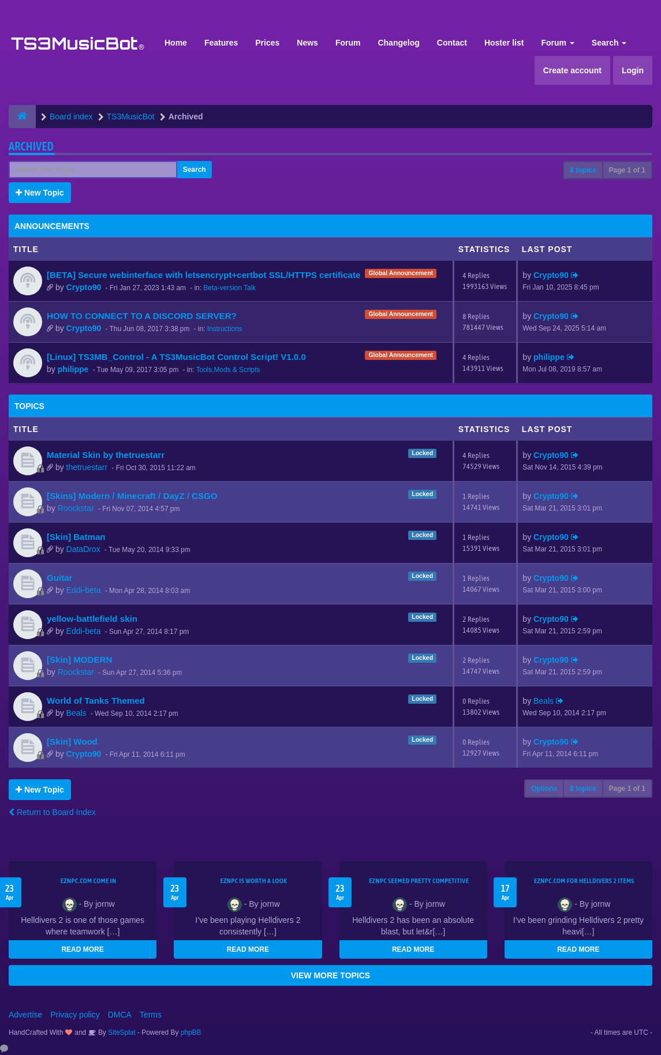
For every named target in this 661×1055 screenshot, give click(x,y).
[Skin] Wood (72, 741)
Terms (151, 1014)
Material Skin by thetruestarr (106, 455)
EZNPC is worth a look (253, 881)
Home (176, 42)
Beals (76, 713)
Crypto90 (84, 287)
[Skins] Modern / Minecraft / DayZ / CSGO (132, 496)
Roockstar (76, 508)
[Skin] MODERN (79, 659)
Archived (31, 146)
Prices (267, 42)
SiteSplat (121, 1032)
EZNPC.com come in (89, 881)
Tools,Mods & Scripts (228, 370)
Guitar (60, 578)
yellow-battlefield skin (92, 619)
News (307, 42)
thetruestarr (87, 467)
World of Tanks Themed (96, 700)
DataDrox (83, 549)
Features (221, 42)
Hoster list (504, 42)
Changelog (398, 42)
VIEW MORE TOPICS (330, 975)
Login (633, 70)
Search (609, 42)
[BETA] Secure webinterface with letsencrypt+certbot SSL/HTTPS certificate (203, 275)
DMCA (120, 1014)
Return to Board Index (52, 812)
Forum (348, 42)
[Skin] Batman (76, 537)
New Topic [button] (40, 192)
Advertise (25, 1014)
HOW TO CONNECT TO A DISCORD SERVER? (142, 316)
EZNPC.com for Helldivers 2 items (584, 881)
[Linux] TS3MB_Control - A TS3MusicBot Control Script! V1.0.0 (176, 357)
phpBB (191, 1032)
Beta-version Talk (229, 288)
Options (544, 788)
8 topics (583, 170)
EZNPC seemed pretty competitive (419, 881)
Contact (452, 42)
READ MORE (82, 949)
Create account (572, 70)
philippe (73, 369)
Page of (627, 170)
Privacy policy (75, 1014)
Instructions (224, 329)
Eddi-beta (83, 590)
